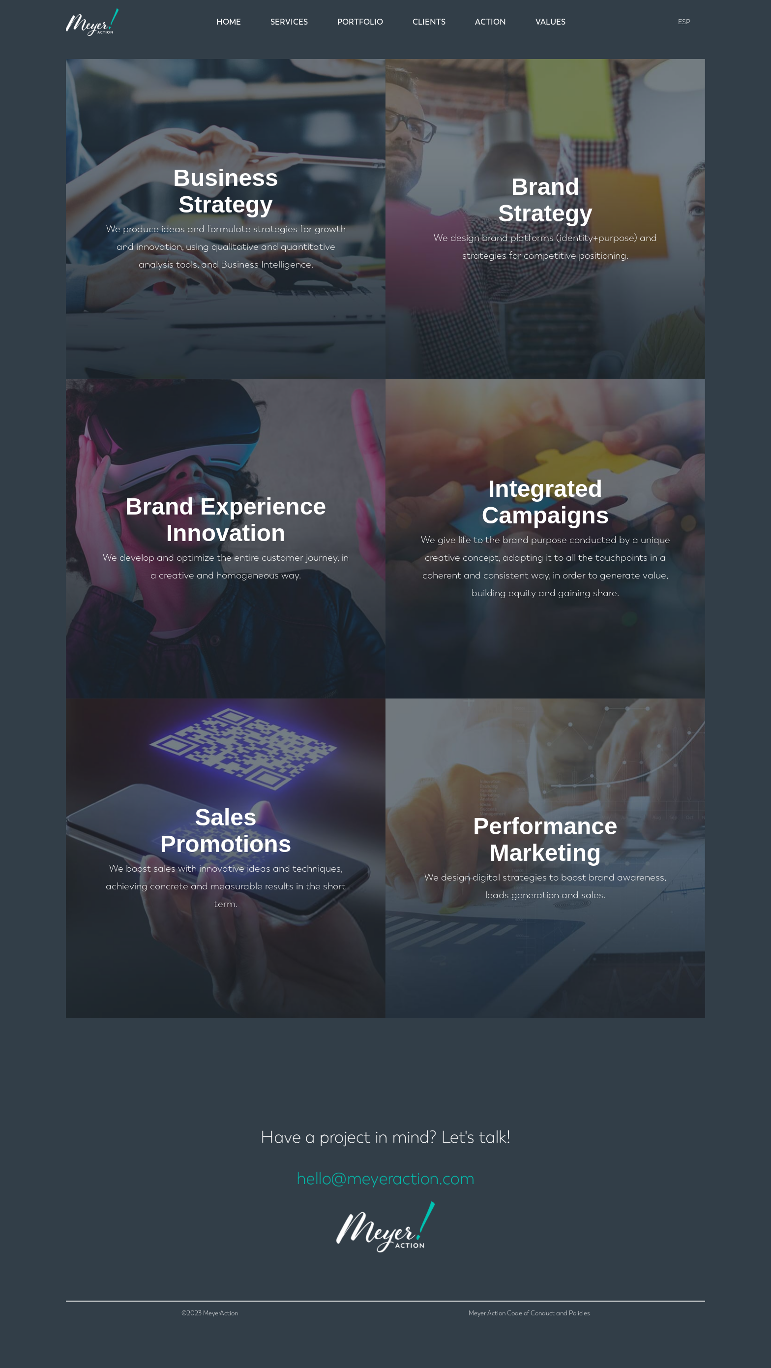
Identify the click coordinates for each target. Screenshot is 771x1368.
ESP (684, 22)
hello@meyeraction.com (385, 1184)
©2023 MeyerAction (209, 1342)
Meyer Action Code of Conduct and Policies (529, 1342)
